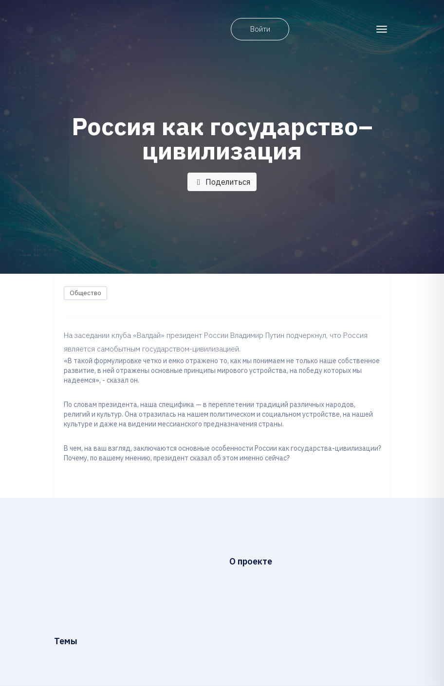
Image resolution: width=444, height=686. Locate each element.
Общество (85, 293)
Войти (260, 29)
